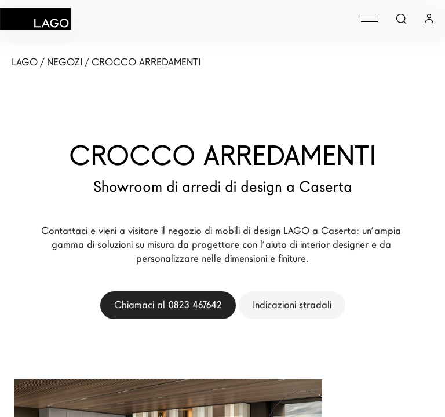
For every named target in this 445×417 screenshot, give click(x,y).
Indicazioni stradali (292, 305)
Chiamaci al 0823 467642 (168, 305)
